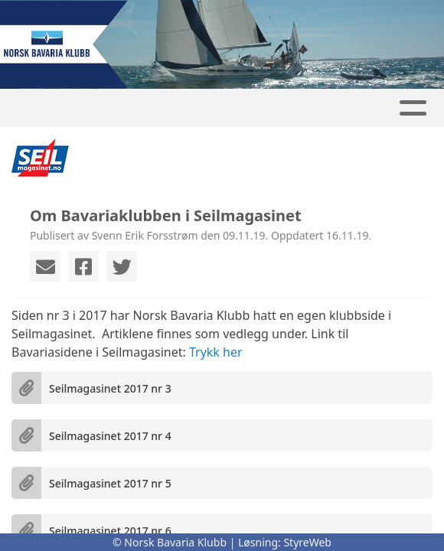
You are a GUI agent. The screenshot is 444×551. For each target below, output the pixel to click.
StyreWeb (307, 542)
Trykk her (216, 352)
